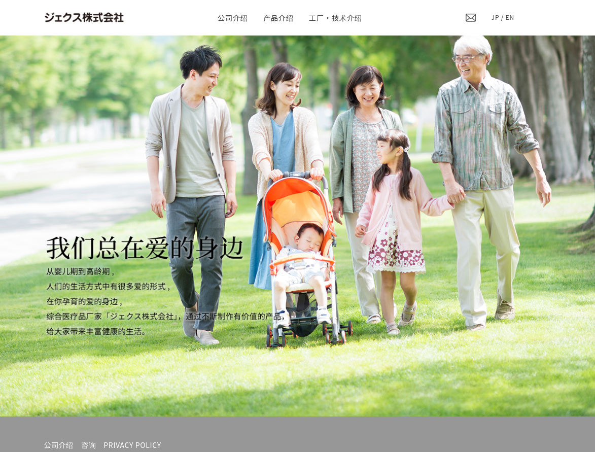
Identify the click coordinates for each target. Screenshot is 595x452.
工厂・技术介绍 (335, 18)
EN (510, 17)
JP (496, 17)
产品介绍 (278, 18)
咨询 (88, 445)
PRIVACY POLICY (132, 445)
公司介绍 (233, 18)
